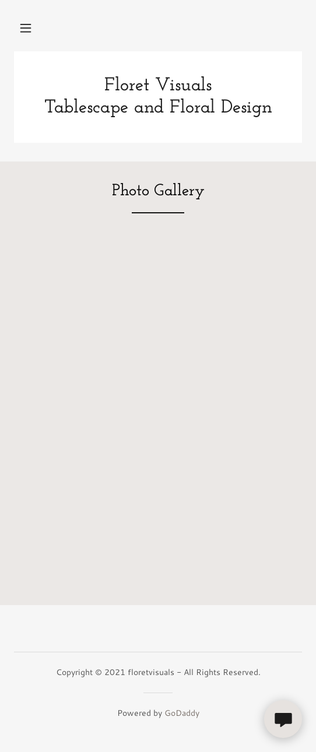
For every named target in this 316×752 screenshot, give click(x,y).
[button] (25, 28)
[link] (158, 97)
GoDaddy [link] (181, 713)
